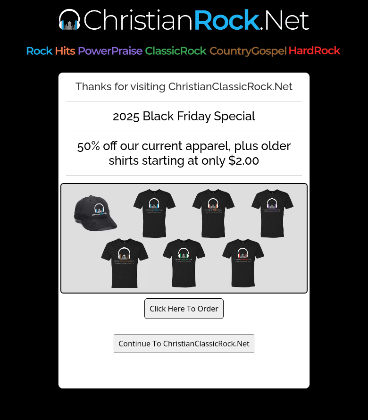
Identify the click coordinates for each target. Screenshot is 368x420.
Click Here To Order (184, 308)
